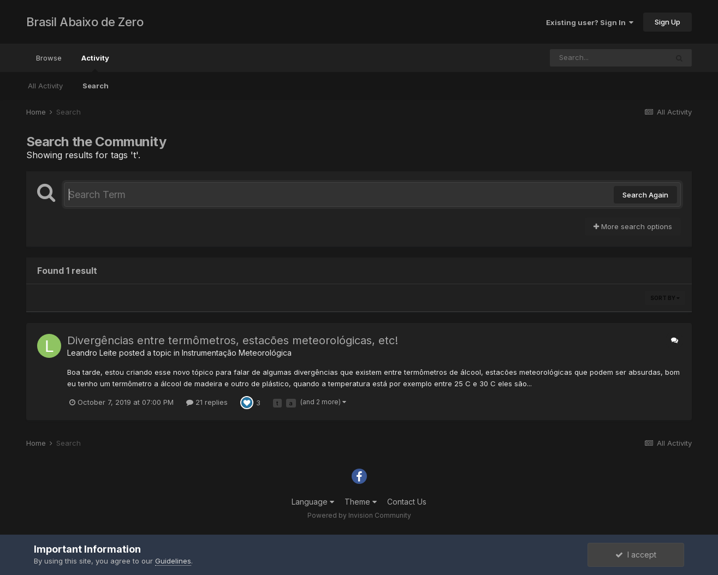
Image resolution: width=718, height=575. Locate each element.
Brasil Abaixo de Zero (85, 22)
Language (313, 501)
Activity (95, 62)
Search (95, 85)
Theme (361, 501)
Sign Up (667, 21)
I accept (635, 554)
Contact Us (406, 501)
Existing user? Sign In (589, 22)
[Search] (608, 58)
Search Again (645, 194)
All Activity (45, 85)
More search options (633, 226)
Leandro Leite (92, 352)
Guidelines (173, 560)
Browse (49, 57)
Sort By (665, 298)
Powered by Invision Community (359, 515)
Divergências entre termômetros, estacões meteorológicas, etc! (232, 340)
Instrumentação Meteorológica (237, 352)
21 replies (207, 402)
